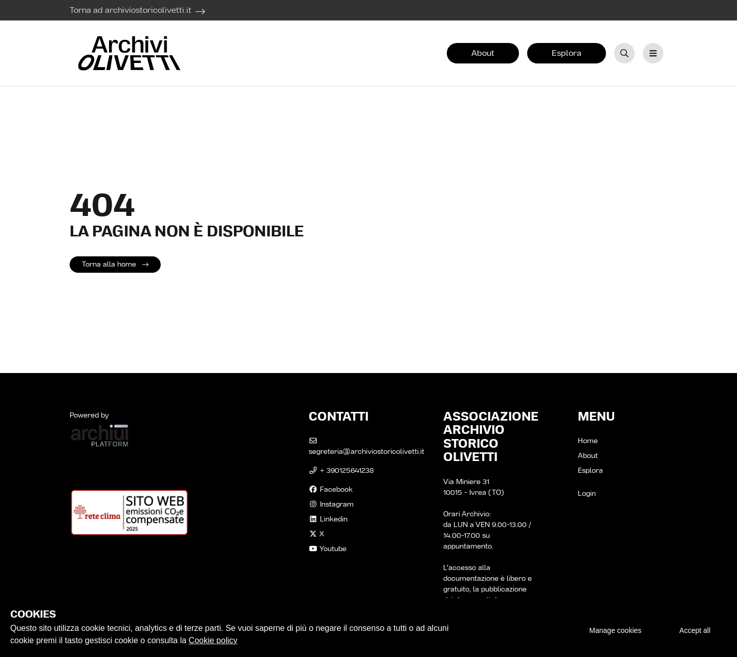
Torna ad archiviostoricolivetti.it (130, 10)
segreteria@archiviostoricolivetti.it (366, 446)
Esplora (566, 53)
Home (588, 440)
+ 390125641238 (341, 470)
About (482, 53)
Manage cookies (615, 630)
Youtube (327, 548)
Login (587, 493)
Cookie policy (213, 640)
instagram (331, 504)
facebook (331, 489)
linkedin (328, 519)
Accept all (694, 630)
